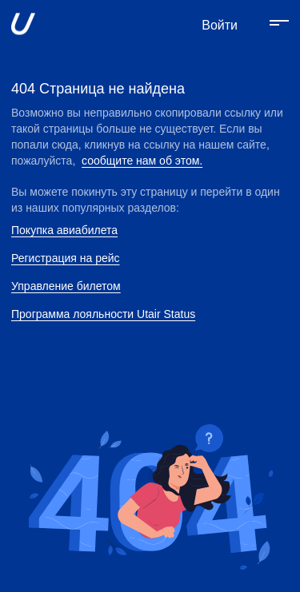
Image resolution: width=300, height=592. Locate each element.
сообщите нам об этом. (142, 160)
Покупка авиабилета (64, 230)
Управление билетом (66, 286)
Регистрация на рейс (65, 258)
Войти (220, 25)
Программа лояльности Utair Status (103, 314)
